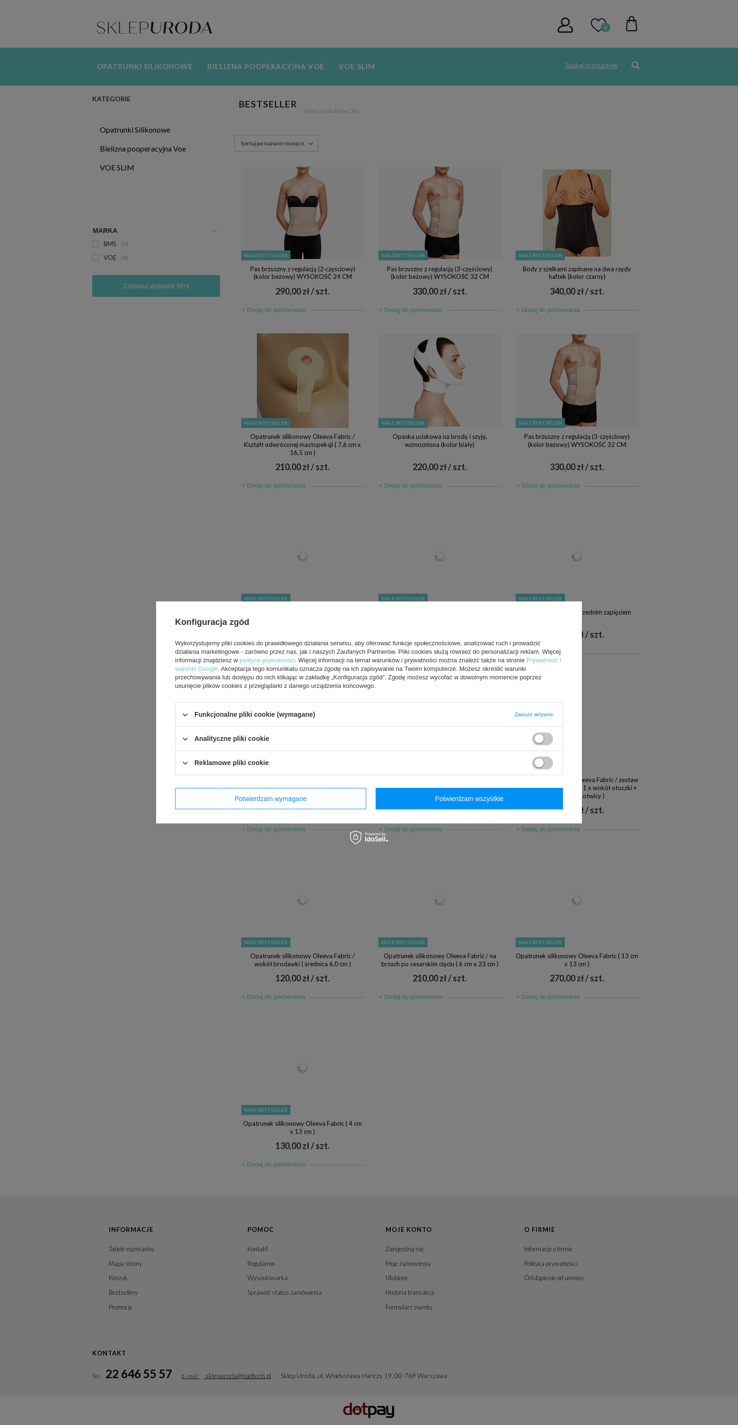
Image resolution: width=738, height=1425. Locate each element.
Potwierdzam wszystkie (469, 798)
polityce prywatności (267, 660)
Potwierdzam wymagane (271, 798)
